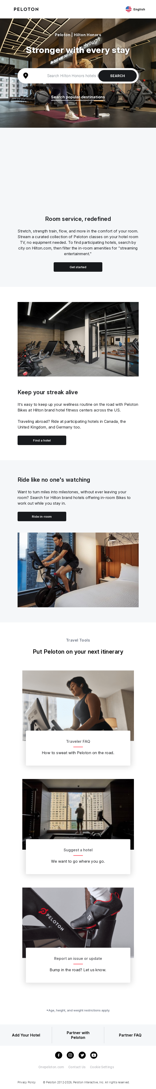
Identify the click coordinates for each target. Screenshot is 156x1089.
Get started (78, 267)
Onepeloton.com (51, 1067)
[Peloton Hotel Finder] (26, 9)
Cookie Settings (102, 1067)
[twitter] (82, 1055)
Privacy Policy (27, 1082)
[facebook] (58, 1055)
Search (117, 76)
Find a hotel (42, 440)
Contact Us (77, 1067)
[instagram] (70, 1055)
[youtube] (93, 1055)
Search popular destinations (78, 97)
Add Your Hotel (26, 1035)
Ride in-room (42, 516)
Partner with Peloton (78, 1035)
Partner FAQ (130, 1035)
